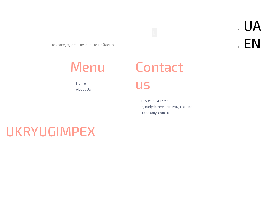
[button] (154, 32)
